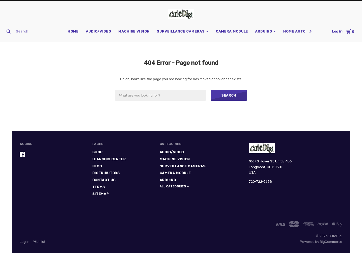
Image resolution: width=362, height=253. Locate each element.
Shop (97, 152)
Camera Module (232, 31)
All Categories (173, 186)
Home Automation (301, 31)
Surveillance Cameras (181, 31)
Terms (98, 187)
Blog (97, 166)
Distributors (106, 173)
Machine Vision (134, 31)
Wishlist (39, 242)
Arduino (263, 31)
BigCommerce (331, 242)
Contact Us (104, 180)
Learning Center (109, 159)
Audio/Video (98, 31)
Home (73, 31)
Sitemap (100, 194)
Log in (337, 31)
